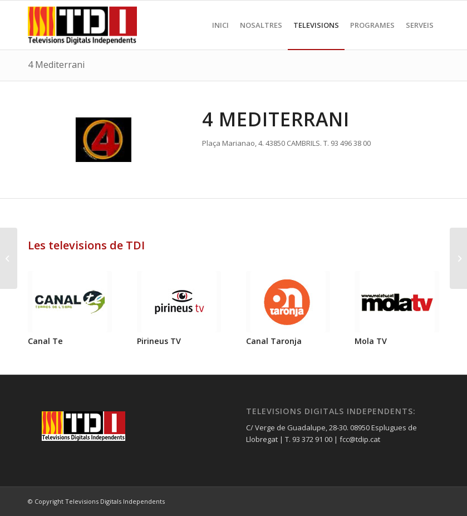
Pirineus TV (159, 341)
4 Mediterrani (56, 64)
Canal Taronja (274, 341)
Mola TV (371, 341)
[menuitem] (220, 25)
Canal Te (45, 341)
